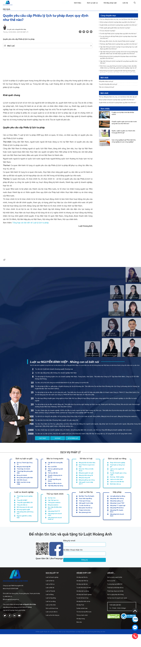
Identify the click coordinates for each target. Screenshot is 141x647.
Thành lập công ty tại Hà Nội (116, 604)
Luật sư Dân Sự (86, 499)
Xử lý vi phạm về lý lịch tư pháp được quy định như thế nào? (118, 29)
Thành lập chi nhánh (23, 474)
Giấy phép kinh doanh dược (117, 524)
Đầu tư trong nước (55, 463)
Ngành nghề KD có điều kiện (24, 526)
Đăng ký (93, 570)
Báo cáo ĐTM (52, 472)
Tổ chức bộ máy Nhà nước (85, 624)
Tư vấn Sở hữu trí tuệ (83, 611)
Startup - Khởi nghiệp (117, 483)
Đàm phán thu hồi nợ (85, 516)
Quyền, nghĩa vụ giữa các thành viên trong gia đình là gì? (123, 146)
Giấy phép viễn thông (117, 506)
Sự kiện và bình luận (83, 621)
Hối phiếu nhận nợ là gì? (107, 85)
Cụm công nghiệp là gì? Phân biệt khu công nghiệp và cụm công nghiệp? (124, 156)
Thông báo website (54, 511)
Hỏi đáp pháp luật (109, 4)
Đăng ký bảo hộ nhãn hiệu (87, 467)
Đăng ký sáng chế (84, 484)
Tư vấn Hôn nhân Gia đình (85, 600)
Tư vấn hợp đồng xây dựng (54, 487)
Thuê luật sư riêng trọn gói (117, 471)
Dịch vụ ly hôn (112, 593)
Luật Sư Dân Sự (52, 593)
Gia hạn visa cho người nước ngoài (117, 611)
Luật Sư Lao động (52, 614)
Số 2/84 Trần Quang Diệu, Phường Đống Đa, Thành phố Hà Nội (23, 604)
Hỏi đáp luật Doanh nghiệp (85, 607)
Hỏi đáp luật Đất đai (83, 597)
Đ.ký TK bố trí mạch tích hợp (86, 471)
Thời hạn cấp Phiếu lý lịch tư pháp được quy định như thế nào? (118, 63)
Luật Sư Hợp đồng (53, 611)
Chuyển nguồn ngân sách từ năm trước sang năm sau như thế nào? (124, 137)
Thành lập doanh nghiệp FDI (25, 504)
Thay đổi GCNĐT (22, 508)
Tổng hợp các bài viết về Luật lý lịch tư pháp (30, 226)
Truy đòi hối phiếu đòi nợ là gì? (109, 89)
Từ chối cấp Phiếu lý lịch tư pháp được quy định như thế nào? (117, 46)
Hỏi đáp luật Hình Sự (83, 593)
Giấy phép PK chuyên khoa (116, 520)
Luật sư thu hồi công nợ (54, 628)
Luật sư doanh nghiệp (24, 499)
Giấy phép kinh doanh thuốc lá (55, 528)
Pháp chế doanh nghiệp (117, 467)
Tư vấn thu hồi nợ (84, 514)
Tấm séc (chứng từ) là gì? (108, 92)
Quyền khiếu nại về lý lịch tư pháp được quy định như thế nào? (117, 34)
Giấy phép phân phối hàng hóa (25, 522)
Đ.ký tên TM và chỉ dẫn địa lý (86, 475)
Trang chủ (60, 4)
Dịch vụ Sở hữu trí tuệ (54, 621)
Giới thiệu (74, 4)
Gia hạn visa (51, 505)
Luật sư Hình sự (52, 597)
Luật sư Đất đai (52, 600)
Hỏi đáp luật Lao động (84, 604)
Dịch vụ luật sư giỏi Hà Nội (115, 590)
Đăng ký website (53, 513)
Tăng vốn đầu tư (22, 513)
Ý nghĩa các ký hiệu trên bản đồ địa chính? (124, 127)
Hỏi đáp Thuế (81, 617)
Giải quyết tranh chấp (86, 511)
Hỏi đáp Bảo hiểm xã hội (84, 614)
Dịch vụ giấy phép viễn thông (116, 607)
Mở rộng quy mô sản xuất (25, 516)
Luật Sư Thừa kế (52, 604)
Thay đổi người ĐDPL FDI (25, 511)
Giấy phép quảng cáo (116, 509)
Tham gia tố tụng (84, 509)
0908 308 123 (9, 607)
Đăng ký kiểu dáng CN (86, 481)
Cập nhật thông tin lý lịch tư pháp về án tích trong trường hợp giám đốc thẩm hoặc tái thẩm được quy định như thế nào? (117, 74)
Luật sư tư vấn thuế (116, 486)
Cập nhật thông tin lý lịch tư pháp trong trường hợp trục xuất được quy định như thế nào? (117, 68)
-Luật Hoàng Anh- (54, 644)
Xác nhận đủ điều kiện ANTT (55, 517)
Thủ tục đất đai (53, 479)
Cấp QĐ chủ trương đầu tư (55, 468)
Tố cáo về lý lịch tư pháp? (108, 42)
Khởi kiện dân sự (115, 491)
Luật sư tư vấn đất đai (117, 488)
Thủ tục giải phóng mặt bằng (55, 475)
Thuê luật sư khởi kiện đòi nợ (116, 600)
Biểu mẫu (80, 635)
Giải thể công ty (22, 486)
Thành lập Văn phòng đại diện (25, 478)
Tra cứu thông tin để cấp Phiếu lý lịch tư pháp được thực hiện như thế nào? (117, 52)
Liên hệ (125, 4)
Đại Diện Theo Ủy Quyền (86, 503)
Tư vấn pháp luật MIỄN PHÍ (115, 597)
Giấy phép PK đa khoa (117, 516)
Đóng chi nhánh (22, 481)
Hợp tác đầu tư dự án (55, 490)
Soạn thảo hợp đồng (85, 506)
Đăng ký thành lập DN (23, 472)
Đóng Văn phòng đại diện (25, 484)
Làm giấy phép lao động (117, 503)
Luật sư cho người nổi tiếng (117, 475)
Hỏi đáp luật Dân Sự (83, 590)
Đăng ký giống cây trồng (87, 486)
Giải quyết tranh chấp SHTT (86, 490)
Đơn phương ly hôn (85, 521)
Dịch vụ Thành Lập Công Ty (24, 468)
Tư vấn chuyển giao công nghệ (118, 480)
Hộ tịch (8, 11)
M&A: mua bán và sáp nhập (23, 490)
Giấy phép (117, 499)
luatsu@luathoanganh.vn (12, 610)
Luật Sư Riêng (51, 607)
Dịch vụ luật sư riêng (117, 463)
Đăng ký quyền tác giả (86, 479)
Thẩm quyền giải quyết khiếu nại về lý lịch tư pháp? (117, 39)
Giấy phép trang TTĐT (117, 511)
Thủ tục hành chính (55, 501)
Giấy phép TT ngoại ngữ (117, 514)
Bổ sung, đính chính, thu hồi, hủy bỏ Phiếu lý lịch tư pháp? (117, 57)
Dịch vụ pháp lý (70, 457)
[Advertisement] (47, 69)
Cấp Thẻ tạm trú (53, 508)
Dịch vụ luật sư (90, 4)
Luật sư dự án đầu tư (53, 624)
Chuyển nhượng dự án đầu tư (55, 482)
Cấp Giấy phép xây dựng (55, 493)
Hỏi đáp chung (82, 631)
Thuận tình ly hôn (84, 519)
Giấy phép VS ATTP (54, 520)
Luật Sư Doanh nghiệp (54, 590)
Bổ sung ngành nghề (23, 518)
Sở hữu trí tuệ (86, 463)
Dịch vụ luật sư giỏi (24, 463)
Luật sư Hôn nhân (52, 617)
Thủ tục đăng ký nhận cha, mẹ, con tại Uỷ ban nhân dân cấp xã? (118, 24)
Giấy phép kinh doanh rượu (55, 524)
